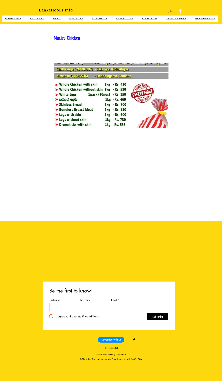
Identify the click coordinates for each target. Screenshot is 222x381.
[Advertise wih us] (111, 340)
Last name (85, 300)
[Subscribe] (157, 316)
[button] (149, 19)
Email (114, 300)
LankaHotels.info (56, 10)
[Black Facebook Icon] (134, 339)
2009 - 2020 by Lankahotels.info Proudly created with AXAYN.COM (112, 359)
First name (54, 300)
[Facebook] (180, 11)
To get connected (111, 348)
